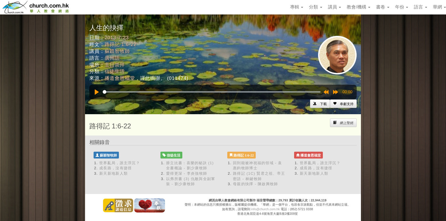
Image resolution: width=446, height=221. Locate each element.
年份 (401, 7)
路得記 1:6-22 (121, 44)
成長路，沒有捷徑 (115, 168)
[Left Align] (343, 103)
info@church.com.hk (265, 209)
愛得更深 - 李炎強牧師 (186, 173)
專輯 (296, 7)
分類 (315, 7)
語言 (420, 7)
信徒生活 (115, 71)
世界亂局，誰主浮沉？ (119, 163)
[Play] (96, 92)
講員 (334, 7)
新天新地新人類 (113, 173)
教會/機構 (358, 7)
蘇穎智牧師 (117, 51)
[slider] (212, 92)
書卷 (382, 7)
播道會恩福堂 (120, 78)
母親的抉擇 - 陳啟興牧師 (255, 184)
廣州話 (112, 58)
